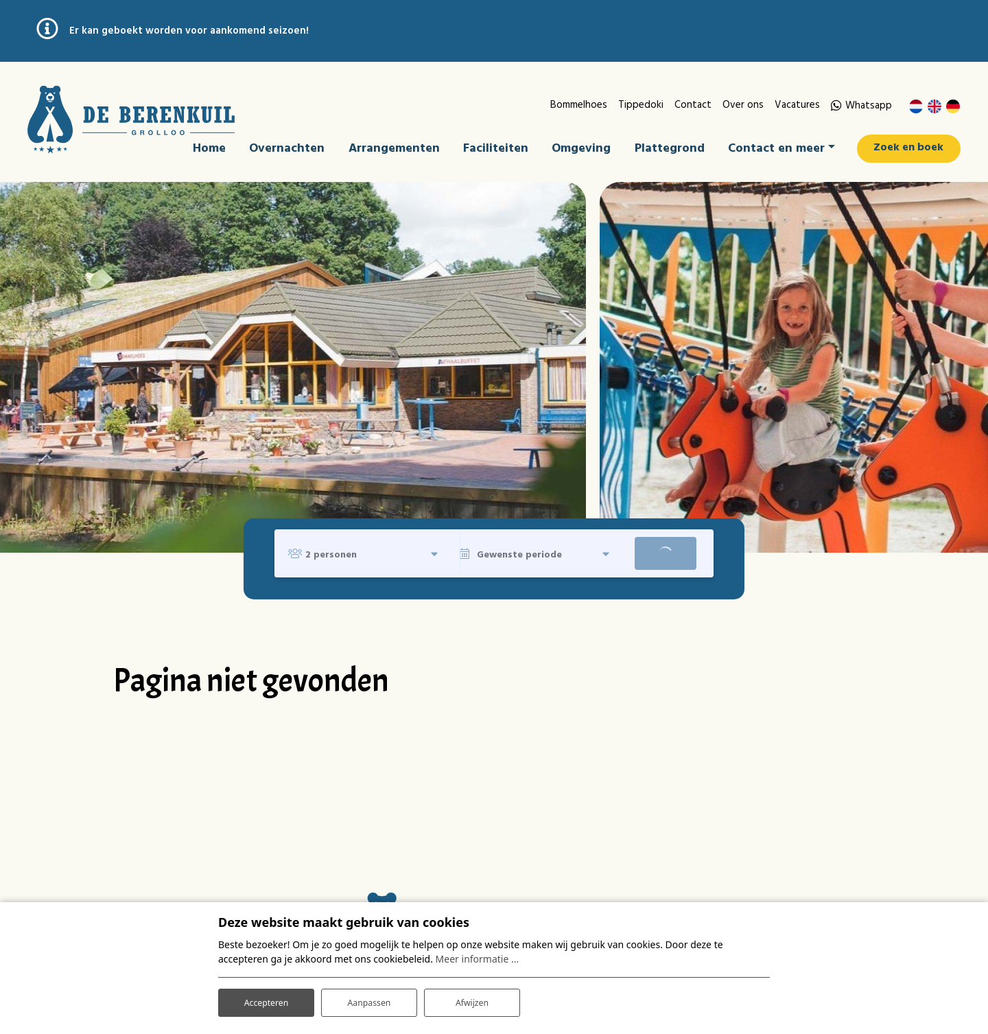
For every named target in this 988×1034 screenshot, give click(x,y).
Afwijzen (472, 998)
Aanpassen (369, 998)
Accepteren (266, 998)
